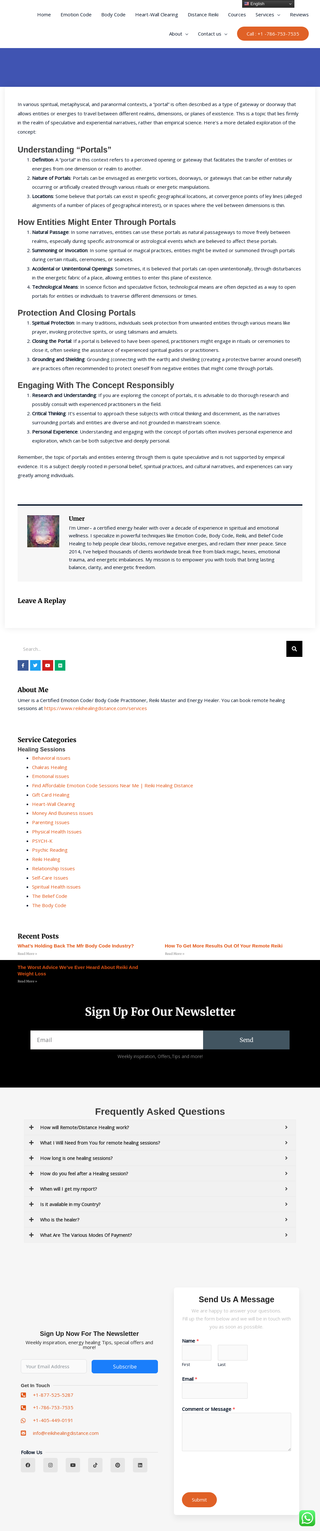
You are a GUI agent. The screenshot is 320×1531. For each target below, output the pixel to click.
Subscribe (125, 1366)
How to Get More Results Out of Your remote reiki (224, 945)
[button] (273, 34)
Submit (199, 1499)
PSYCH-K (42, 841)
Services (265, 14)
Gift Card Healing (51, 794)
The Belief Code (49, 896)
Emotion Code (76, 14)
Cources (237, 14)
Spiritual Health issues (56, 886)
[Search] (294, 649)
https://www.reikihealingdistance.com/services (95, 708)
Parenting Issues (51, 822)
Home (44, 14)
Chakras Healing (49, 767)
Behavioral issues (51, 758)
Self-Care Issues (50, 877)
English (254, 3)
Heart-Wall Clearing (156, 14)
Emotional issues (50, 776)
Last (222, 1364)
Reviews (299, 14)
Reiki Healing (46, 859)
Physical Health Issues (57, 831)
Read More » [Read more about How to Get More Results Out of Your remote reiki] (175, 954)
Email (189, 1379)
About (175, 33)
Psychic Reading (50, 850)
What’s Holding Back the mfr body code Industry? (76, 945)
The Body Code (49, 905)
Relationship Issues (53, 868)
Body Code (113, 14)
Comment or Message (208, 1409)
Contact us (209, 33)
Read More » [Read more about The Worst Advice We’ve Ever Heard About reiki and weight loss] (27, 981)
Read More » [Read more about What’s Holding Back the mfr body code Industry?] (27, 954)
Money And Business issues (62, 813)
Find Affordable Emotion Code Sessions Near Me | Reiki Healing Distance (112, 785)
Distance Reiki (203, 14)
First (186, 1364)
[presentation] (230, 1470)
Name (190, 1340)
